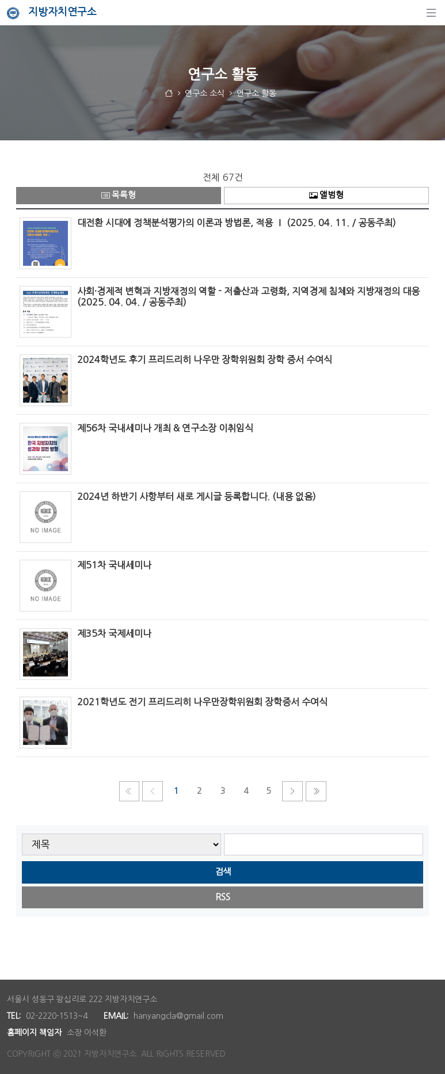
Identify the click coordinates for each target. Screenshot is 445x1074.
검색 (223, 871)
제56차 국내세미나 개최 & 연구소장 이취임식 (165, 428)
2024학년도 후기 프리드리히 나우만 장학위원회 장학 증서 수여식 (204, 359)
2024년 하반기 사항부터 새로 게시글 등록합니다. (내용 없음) (196, 496)
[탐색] (431, 13)
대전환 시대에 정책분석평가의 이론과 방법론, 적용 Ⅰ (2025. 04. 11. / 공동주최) (236, 222)
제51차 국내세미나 (115, 565)
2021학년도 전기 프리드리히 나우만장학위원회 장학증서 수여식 (202, 701)
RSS (222, 897)
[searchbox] (324, 845)
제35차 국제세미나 (114, 633)
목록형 (118, 195)
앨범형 (326, 195)
